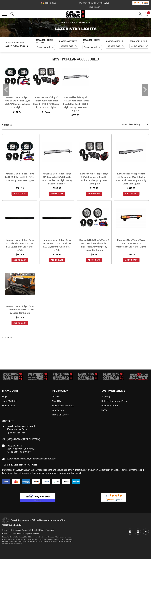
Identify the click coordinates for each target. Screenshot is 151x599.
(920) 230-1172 (14, 445)
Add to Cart (19, 194)
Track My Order (9, 401)
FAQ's (104, 410)
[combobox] (45, 47)
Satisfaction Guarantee (63, 405)
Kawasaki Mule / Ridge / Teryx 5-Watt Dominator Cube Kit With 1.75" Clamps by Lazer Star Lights (46, 102)
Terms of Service (60, 414)
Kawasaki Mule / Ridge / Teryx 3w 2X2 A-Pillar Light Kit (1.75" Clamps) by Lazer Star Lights (17, 102)
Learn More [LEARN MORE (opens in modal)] (94, 7)
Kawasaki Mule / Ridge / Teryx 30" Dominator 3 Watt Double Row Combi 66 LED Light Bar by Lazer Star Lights (75, 104)
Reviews (56, 396)
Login (4, 396)
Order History (8, 405)
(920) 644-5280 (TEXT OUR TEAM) (23, 439)
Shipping (105, 396)
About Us (56, 401)
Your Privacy (58, 410)
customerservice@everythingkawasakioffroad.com (31, 458)
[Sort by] (138, 124)
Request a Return (109, 405)
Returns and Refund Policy (114, 401)
